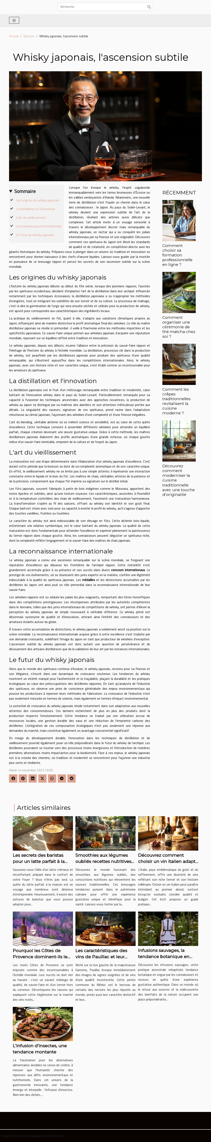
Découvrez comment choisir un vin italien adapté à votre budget (168, 861)
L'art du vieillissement (31, 217)
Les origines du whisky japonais (37, 200)
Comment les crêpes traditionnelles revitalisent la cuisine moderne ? (176, 401)
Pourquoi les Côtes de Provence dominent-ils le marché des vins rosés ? (40, 956)
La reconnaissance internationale (38, 226)
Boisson (29, 36)
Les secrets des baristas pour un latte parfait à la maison (38, 861)
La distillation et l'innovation (35, 208)
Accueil (14, 36)
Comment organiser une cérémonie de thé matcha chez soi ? (178, 327)
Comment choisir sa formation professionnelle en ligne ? (177, 255)
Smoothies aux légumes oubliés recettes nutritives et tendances (103, 861)
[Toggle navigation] (14, 20)
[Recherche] (105, 7)
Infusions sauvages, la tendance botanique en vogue (163, 956)
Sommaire (25, 191)
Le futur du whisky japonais (35, 234)
